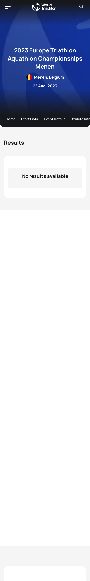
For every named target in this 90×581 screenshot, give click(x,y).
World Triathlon (44, 7)
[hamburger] (7, 7)
